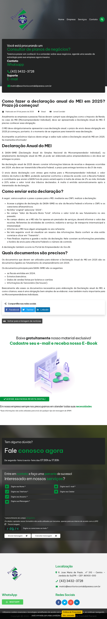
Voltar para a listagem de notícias (22, 321)
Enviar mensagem (17, 536)
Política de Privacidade (72, 612)
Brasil (43, 112)
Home (61, 19)
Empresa (71, 19)
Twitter (28, 309)
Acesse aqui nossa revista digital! (25, 399)
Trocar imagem (12, 524)
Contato (93, 19)
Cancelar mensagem (46, 536)
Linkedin (43, 309)
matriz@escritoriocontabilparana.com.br (31, 86)
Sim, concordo (68, 615)
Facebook (12, 309)
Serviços (82, 19)
